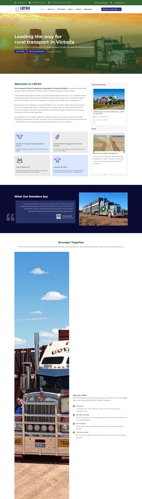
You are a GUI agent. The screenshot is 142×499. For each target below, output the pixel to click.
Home (42, 9)
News (70, 9)
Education (61, 9)
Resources (88, 9)
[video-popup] (103, 209)
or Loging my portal (54, 51)
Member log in (120, 2)
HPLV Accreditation (101, 2)
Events (78, 9)
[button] (111, 2)
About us (51, 9)
